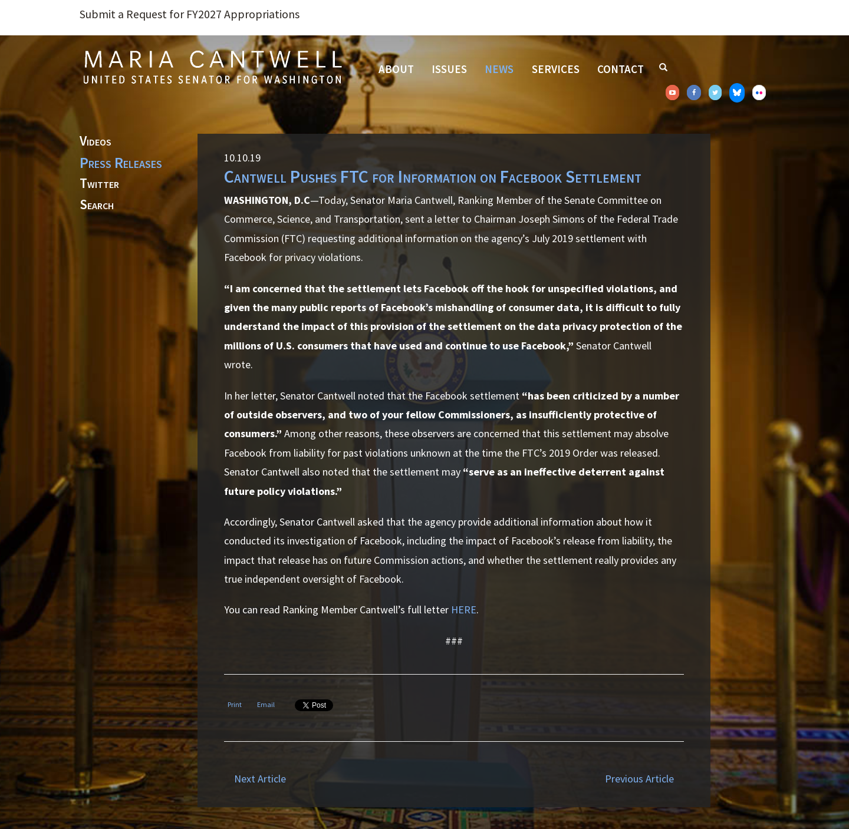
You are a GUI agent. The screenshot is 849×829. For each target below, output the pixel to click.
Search (97, 205)
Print (235, 704)
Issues (449, 69)
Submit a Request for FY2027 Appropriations (190, 14)
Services (556, 69)
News (499, 69)
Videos (95, 141)
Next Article (260, 778)
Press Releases (121, 162)
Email (266, 704)
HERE (463, 609)
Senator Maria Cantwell (212, 66)
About (396, 69)
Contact (620, 69)
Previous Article (639, 778)
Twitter (99, 183)
